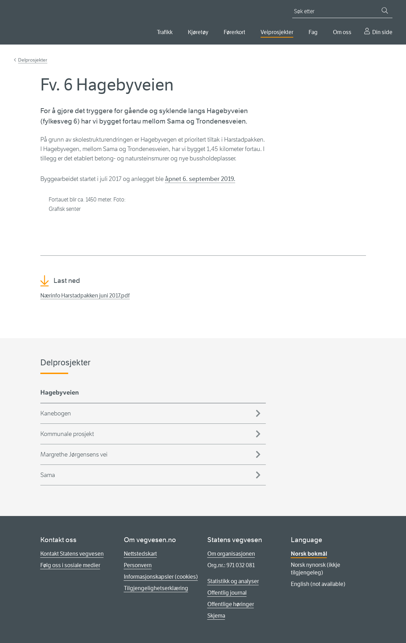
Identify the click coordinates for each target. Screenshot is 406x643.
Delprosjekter (32, 60)
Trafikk (165, 32)
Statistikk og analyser (233, 581)
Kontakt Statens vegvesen (72, 553)
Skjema (216, 615)
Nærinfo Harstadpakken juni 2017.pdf (85, 295)
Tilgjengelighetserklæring (156, 588)
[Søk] (384, 10)
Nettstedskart (140, 553)
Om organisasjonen (231, 553)
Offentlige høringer (230, 604)
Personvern (138, 565)
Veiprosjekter (277, 32)
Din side (382, 32)
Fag (313, 32)
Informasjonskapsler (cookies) (161, 576)
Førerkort (234, 32)
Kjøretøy (198, 32)
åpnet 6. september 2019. (200, 179)
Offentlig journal (227, 592)
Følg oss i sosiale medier (70, 565)
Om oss (342, 32)
